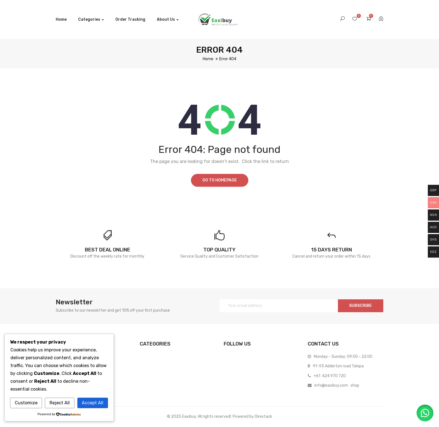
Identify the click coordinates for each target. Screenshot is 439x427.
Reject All (60, 402)
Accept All (92, 402)
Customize (26, 402)
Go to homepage (219, 180)
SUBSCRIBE (360, 305)
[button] (425, 413)
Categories (91, 19)
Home (61, 19)
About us (168, 19)
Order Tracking (130, 19)
